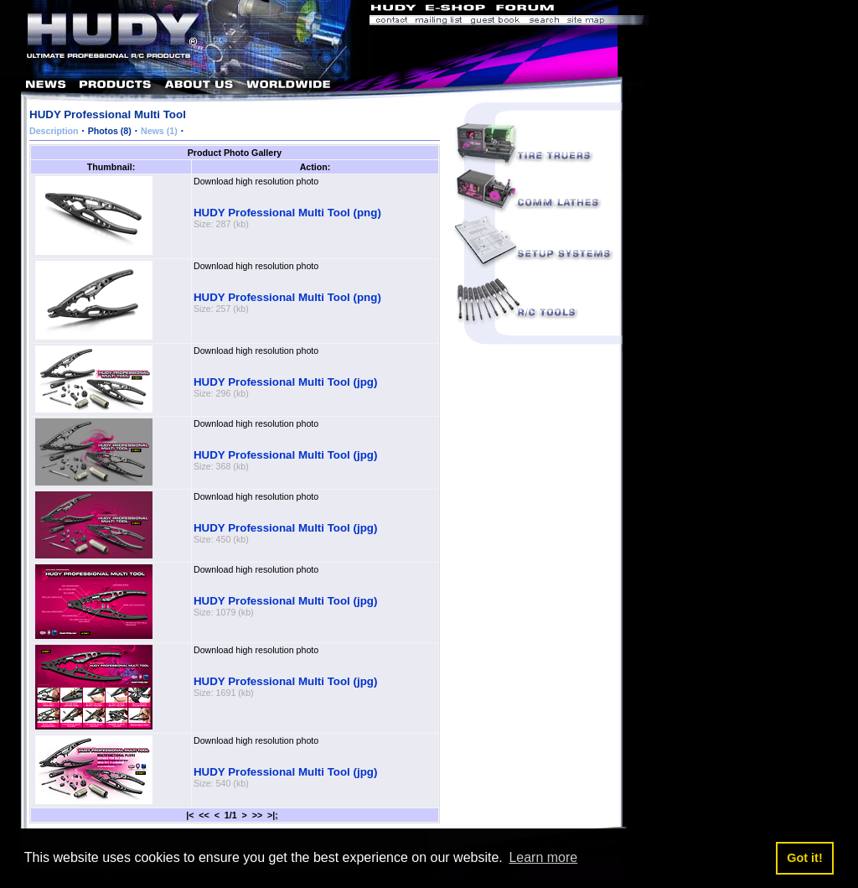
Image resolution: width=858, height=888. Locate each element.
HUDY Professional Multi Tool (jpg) (285, 382)
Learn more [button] (543, 857)
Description (54, 131)
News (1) (159, 131)
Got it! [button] (804, 858)
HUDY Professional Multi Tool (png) (287, 212)
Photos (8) (110, 131)
